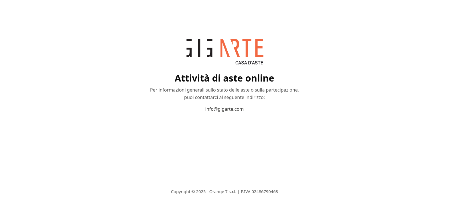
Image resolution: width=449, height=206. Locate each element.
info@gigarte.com (224, 109)
